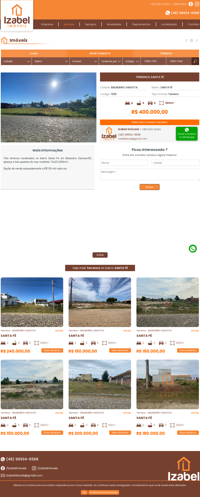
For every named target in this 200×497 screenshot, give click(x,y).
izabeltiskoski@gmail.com (132, 138)
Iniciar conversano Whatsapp (187, 135)
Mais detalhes (52, 350)
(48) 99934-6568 (185, 13)
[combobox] (51, 61)
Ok (84, 492)
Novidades (114, 24)
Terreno (166, 53)
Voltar (100, 255)
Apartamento (100, 53)
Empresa (47, 24)
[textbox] (52, 61)
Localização (169, 24)
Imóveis (69, 24)
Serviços (90, 24)
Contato (193, 24)
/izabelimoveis (16, 468)
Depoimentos (141, 24)
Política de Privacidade (103, 492)
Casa (34, 53)
